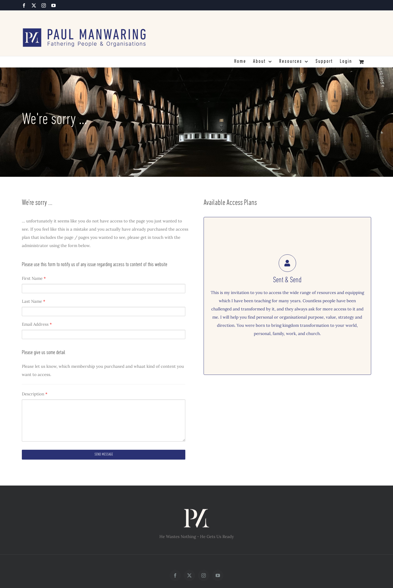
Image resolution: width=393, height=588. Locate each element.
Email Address (37, 324)
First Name (34, 278)
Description (34, 393)
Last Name (33, 301)
